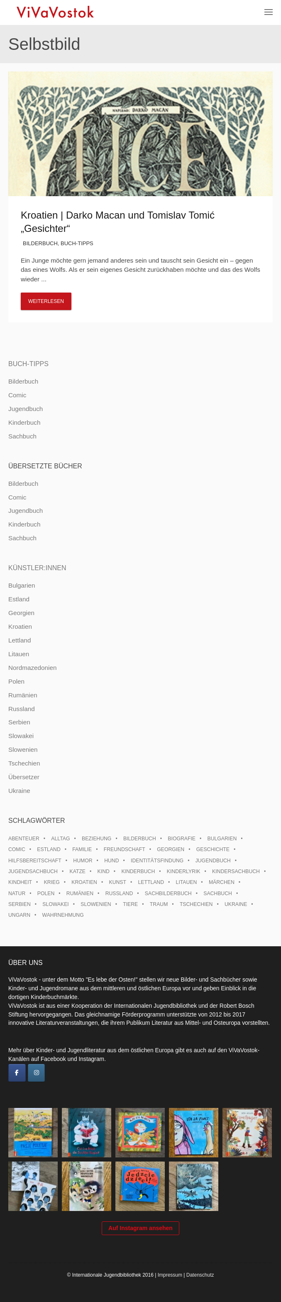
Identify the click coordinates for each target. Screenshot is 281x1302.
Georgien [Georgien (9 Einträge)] (170, 849)
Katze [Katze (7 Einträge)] (78, 871)
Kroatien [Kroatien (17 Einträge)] (84, 882)
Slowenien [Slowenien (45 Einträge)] (96, 904)
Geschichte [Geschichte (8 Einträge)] (213, 849)
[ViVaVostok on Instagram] (36, 1073)
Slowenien (23, 749)
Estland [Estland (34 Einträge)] (48, 849)
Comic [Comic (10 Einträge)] (16, 849)
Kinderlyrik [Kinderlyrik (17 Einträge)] (183, 871)
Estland (18, 599)
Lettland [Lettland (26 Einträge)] (151, 882)
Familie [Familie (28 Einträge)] (82, 849)
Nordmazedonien (32, 667)
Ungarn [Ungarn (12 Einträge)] (19, 915)
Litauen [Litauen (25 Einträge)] (186, 882)
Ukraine (19, 790)
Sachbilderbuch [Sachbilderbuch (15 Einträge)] (168, 893)
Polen (16, 681)
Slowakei (21, 735)
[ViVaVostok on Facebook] (17, 1073)
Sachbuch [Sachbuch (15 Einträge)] (217, 893)
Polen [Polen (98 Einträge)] (45, 893)
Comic (17, 395)
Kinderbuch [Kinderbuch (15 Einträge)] (138, 871)
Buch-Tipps (77, 243)
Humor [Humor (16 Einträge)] (82, 861)
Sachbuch (22, 436)
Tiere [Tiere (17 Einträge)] (130, 904)
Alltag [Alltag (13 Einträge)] (60, 839)
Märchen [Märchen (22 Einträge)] (222, 882)
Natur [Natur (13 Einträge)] (16, 893)
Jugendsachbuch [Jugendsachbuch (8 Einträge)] (33, 871)
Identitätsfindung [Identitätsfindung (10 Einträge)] (157, 861)
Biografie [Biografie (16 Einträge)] (181, 839)
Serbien (19, 722)
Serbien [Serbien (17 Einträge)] (19, 904)
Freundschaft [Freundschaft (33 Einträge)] (124, 849)
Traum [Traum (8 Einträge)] (159, 904)
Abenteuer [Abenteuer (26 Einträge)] (23, 839)
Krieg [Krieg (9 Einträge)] (52, 882)
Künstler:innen (37, 567)
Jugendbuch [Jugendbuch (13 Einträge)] (213, 861)
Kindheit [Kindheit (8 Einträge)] (20, 882)
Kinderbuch (24, 422)
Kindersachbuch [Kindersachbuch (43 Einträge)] (236, 871)
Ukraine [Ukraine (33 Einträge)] (236, 904)
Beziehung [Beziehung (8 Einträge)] (96, 839)
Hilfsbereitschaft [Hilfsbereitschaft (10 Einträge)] (34, 861)
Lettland (19, 640)
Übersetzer (23, 776)
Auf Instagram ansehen (140, 1228)
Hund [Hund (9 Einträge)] (111, 861)
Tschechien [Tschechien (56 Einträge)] (196, 904)
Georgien (21, 612)
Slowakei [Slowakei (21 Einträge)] (55, 904)
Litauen (18, 653)
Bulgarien (21, 585)
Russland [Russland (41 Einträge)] (119, 893)
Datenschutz (200, 1275)
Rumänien (22, 695)
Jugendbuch (25, 408)
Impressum (170, 1275)
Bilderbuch (40, 243)
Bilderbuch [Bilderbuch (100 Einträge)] (139, 839)
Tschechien (24, 763)
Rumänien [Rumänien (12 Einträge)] (79, 893)
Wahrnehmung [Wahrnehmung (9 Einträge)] (63, 915)
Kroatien (20, 626)
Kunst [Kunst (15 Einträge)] (117, 882)
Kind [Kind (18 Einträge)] (104, 871)
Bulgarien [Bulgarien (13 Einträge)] (222, 839)
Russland (21, 708)
